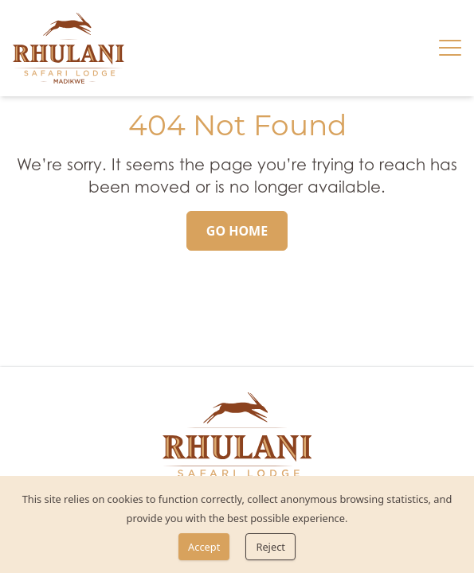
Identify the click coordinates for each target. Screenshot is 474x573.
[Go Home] (237, 231)
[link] (68, 48)
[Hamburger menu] (450, 48)
